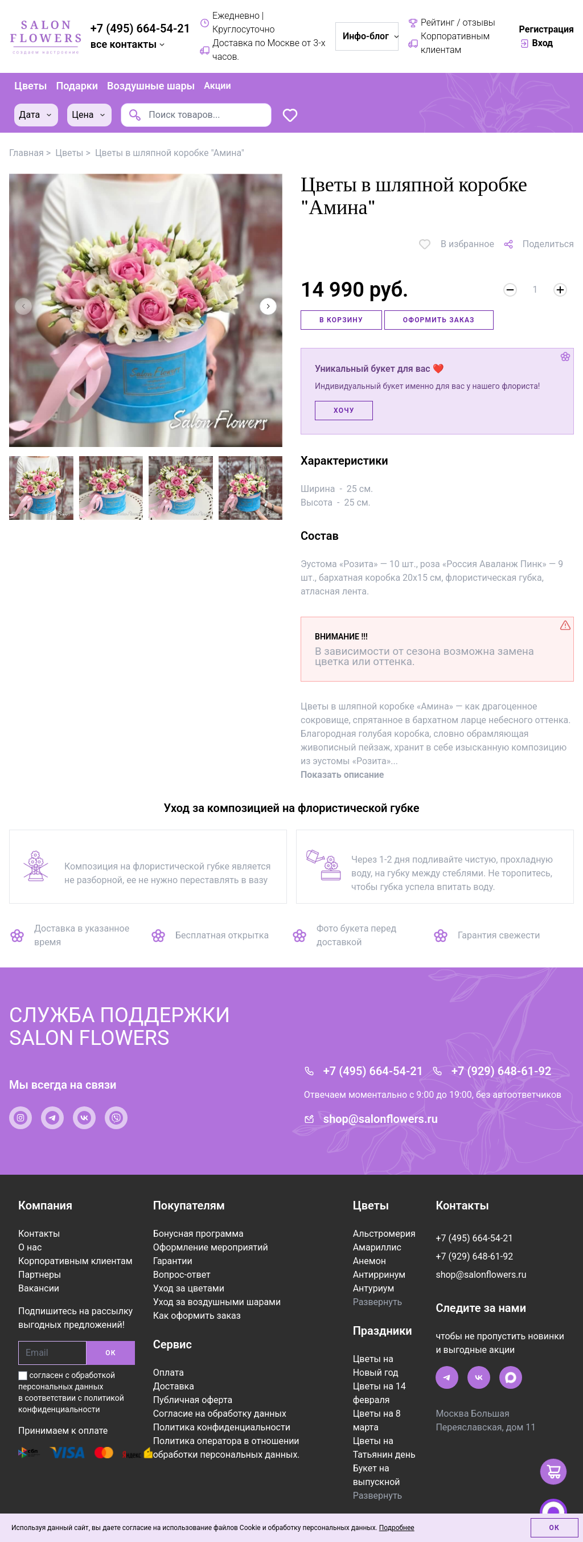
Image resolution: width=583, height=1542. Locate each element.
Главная (26, 151)
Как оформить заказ (197, 1314)
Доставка (173, 1384)
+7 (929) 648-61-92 (501, 1069)
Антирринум (379, 1273)
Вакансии (38, 1286)
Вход (536, 43)
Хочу (344, 409)
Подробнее (396, 1528)
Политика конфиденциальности (221, 1425)
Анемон (369, 1259)
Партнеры (39, 1273)
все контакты (129, 44)
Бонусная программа (198, 1232)
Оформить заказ (439, 318)
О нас (30, 1245)
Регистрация (546, 29)
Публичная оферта (193, 1398)
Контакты (39, 1232)
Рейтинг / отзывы (451, 22)
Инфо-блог (371, 36)
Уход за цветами (188, 1286)
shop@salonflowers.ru (380, 1117)
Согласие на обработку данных (219, 1411)
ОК (110, 1351)
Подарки (76, 85)
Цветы (30, 85)
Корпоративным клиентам (449, 43)
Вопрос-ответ (182, 1273)
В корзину (341, 318)
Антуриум (374, 1286)
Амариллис (377, 1245)
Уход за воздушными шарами (217, 1300)
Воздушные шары (150, 85)
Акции (216, 85)
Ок (554, 1528)
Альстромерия (384, 1232)
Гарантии (172, 1259)
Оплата (168, 1370)
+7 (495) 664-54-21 (140, 28)
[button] (268, 304)
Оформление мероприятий (210, 1245)
